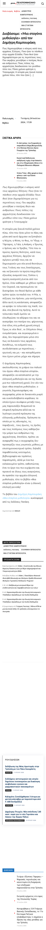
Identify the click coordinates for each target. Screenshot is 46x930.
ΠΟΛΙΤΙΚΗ (9, 772)
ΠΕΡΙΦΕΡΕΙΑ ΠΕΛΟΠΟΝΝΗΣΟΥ (15, 820)
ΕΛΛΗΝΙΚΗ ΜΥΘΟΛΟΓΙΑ (31, 22)
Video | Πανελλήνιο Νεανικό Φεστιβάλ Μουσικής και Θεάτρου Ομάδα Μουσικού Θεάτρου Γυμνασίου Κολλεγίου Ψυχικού (22, 578)
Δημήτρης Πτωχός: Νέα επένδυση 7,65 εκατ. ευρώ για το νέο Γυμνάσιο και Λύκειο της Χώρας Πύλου (23, 814)
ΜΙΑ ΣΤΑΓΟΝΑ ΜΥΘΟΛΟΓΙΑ (26, 27)
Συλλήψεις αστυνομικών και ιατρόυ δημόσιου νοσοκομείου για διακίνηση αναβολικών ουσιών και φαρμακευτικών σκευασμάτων (22, 783)
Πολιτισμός (7, 11)
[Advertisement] (23, 640)
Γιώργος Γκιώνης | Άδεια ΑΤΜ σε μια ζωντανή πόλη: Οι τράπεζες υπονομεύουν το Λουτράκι (21, 609)
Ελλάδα (8, 790)
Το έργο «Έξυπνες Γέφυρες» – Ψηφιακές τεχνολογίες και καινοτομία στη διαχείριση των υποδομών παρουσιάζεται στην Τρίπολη (30, 882)
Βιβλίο (17, 11)
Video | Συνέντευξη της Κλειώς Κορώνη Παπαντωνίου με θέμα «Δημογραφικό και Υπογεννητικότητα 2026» (21, 568)
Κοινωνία (9, 805)
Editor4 (17, 511)
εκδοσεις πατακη (29, 18)
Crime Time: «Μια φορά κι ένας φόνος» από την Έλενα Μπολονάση (29, 175)
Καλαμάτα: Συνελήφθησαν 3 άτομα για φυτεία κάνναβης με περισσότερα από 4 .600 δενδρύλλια (23, 799)
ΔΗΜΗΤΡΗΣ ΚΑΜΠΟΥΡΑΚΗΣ (26, 13)
